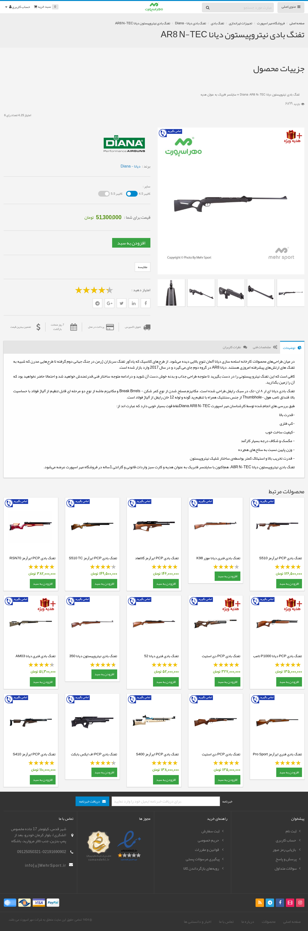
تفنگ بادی (217, 23)
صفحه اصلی (296, 23)
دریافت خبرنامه (89, 801)
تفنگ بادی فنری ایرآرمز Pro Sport (277, 754)
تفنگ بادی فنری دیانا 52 (161, 656)
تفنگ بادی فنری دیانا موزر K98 (218, 558)
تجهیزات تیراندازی (240, 23)
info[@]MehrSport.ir (45, 865)
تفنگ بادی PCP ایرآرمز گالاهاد (157, 558)
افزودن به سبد (131, 243)
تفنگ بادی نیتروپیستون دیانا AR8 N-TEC (142, 23)
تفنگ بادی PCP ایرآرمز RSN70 (33, 558)
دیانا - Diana (131, 166)
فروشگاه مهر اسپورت (271, 23)
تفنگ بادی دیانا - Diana (190, 23)
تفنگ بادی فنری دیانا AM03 (36, 656)
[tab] (292, 347)
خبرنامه (227, 801)
